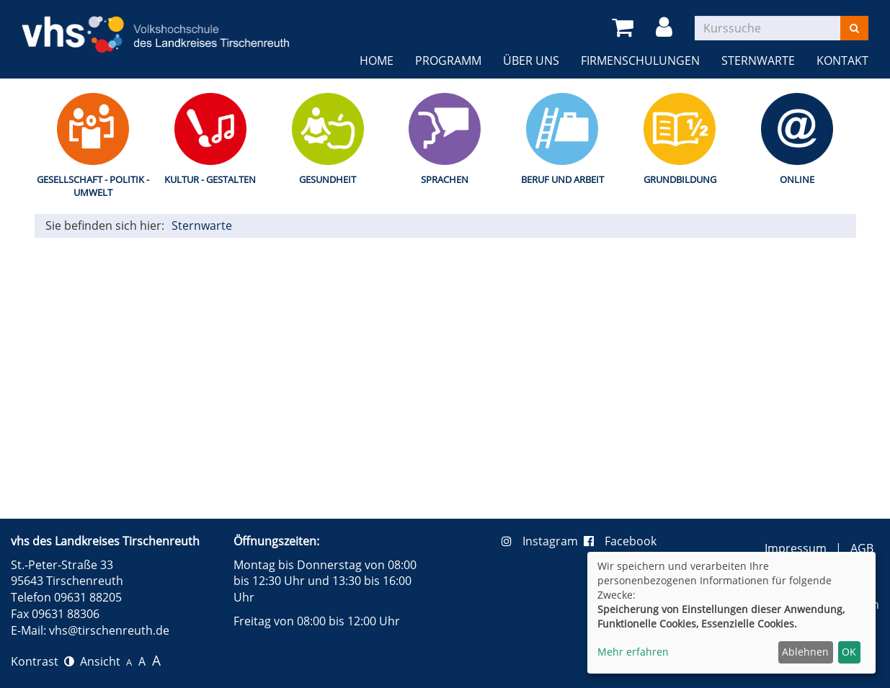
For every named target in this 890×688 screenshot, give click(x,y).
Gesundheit (327, 179)
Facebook (620, 541)
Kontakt (842, 60)
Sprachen (444, 179)
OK (849, 651)
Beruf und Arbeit (562, 179)
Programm (448, 60)
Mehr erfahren (633, 651)
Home (376, 60)
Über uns (531, 60)
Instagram (543, 541)
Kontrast (42, 661)
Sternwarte (758, 60)
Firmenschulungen (640, 60)
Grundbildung (680, 179)
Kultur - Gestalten (210, 179)
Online (797, 179)
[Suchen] (854, 28)
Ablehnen (805, 651)
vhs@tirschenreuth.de (109, 630)
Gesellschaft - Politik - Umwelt (93, 186)
